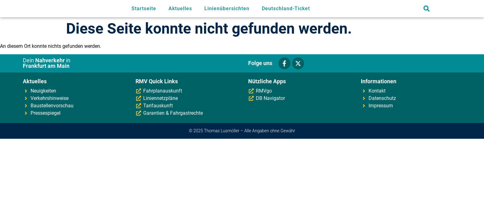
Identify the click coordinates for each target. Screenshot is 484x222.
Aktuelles (180, 8)
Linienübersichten (226, 8)
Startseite (143, 8)
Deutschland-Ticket (286, 8)
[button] (426, 9)
